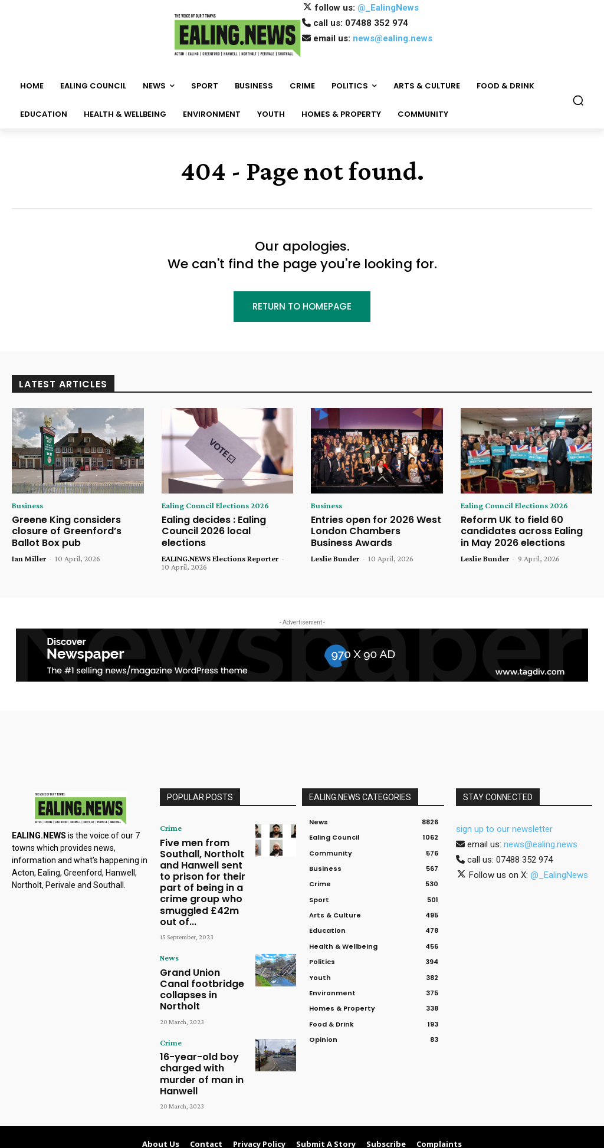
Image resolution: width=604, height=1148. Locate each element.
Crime (168, 817)
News (168, 915)
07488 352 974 (376, 23)
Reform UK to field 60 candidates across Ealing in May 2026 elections (520, 531)
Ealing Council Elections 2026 (215, 508)
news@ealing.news (392, 38)
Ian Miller (29, 546)
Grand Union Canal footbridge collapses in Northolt (200, 935)
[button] (578, 100)
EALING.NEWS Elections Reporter (220, 546)
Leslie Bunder (335, 556)
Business (27, 508)
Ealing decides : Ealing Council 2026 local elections (226, 526)
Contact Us (438, 1137)
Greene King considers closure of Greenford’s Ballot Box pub (77, 526)
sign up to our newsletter (504, 818)
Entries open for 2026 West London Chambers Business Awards (370, 531)
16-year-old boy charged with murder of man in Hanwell (200, 999)
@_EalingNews (388, 7)
